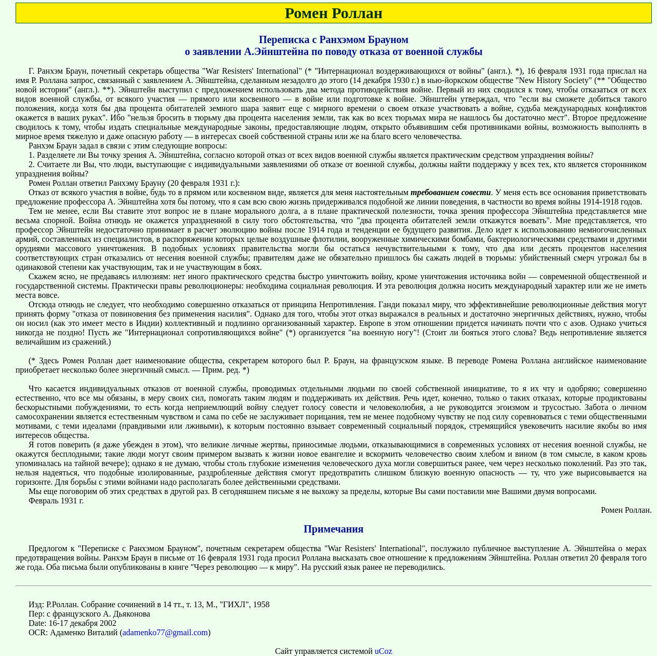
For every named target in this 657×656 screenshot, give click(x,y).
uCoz (383, 651)
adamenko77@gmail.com (165, 632)
